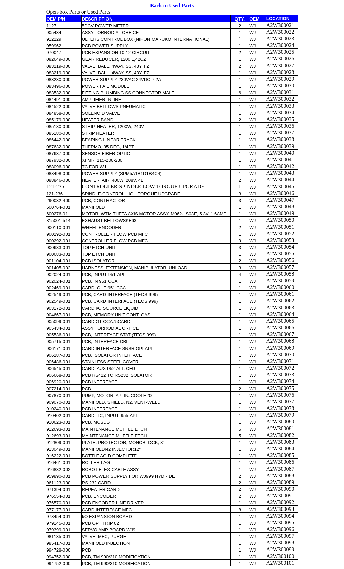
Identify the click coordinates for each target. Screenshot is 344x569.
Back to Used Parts (172, 5)
